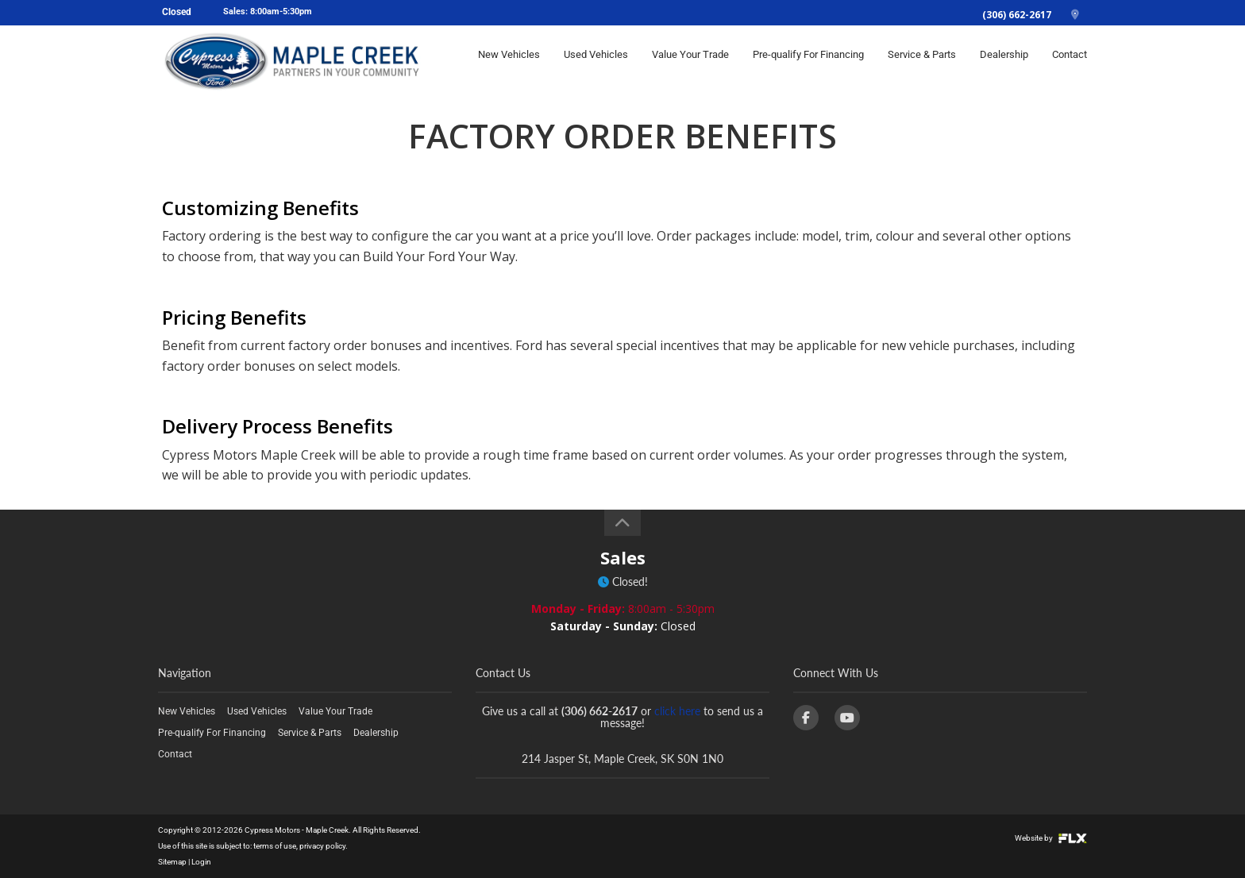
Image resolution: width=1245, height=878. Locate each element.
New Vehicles (509, 61)
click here (677, 711)
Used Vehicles (596, 61)
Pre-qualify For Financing (808, 61)
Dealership (1004, 61)
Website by (1051, 838)
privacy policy (322, 845)
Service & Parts (922, 61)
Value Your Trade (690, 61)
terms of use (274, 845)
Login (201, 861)
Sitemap (172, 861)
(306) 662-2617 (1016, 14)
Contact (1069, 61)
